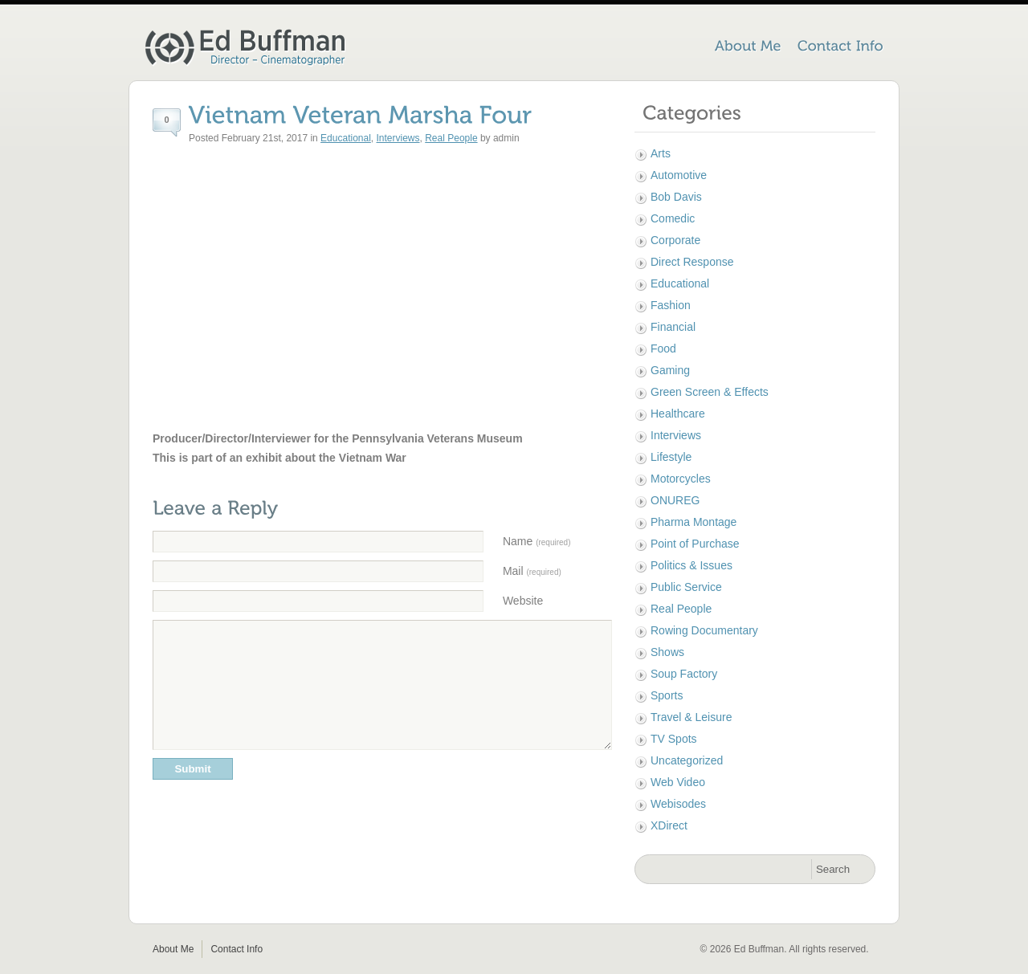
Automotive (679, 175)
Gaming (670, 370)
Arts (661, 153)
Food (663, 348)
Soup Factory (684, 673)
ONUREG (675, 500)
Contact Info (236, 949)
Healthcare (678, 413)
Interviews (398, 138)
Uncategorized (687, 760)
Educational (345, 138)
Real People (451, 138)
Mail (532, 570)
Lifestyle (671, 456)
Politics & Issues (691, 565)
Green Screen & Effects (710, 391)
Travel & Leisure (691, 717)
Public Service (686, 587)
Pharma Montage (693, 522)
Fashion (671, 305)
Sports (667, 695)
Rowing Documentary (704, 630)
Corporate (675, 240)
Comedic (673, 218)
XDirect (669, 825)
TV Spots (674, 738)
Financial (673, 326)
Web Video (678, 782)
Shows (667, 652)
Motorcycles (681, 478)
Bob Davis (676, 196)
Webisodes (678, 803)
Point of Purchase (695, 543)
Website (523, 600)
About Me (173, 949)
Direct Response (692, 261)
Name (537, 541)
